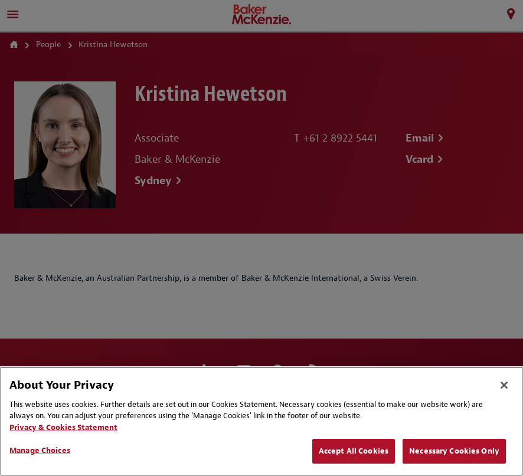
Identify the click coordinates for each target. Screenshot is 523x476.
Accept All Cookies (353, 451)
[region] (261, 421)
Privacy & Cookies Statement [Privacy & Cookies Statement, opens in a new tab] (63, 427)
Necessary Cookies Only (454, 451)
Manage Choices (39, 450)
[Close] (504, 385)
